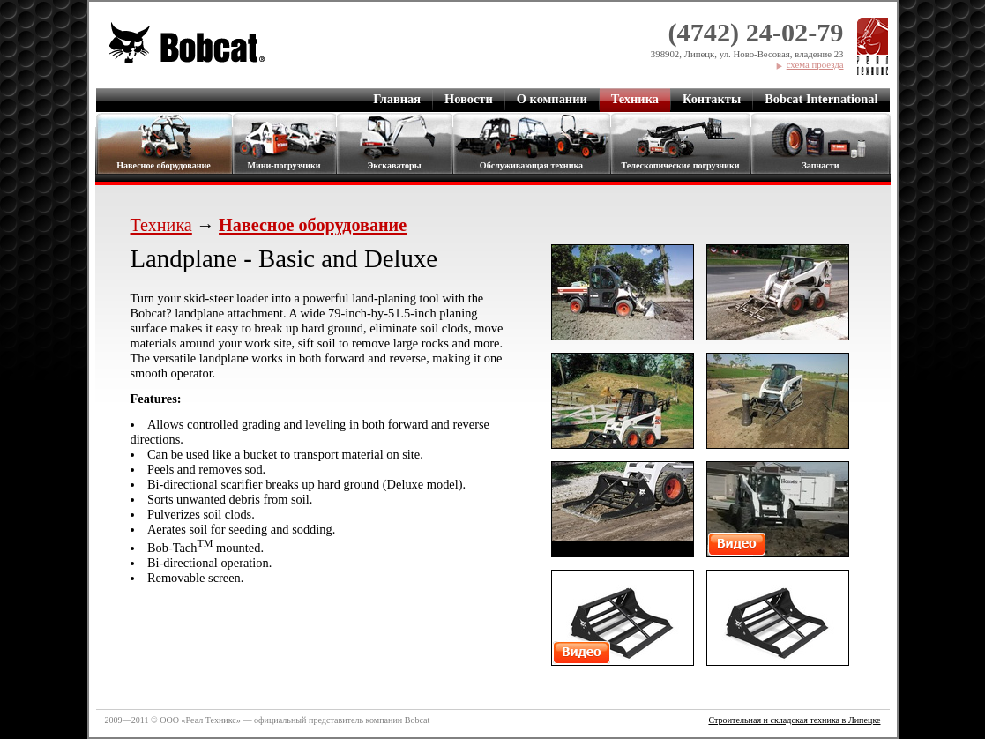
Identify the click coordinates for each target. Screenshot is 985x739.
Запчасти (820, 165)
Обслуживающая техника (531, 165)
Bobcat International (821, 99)
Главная (397, 99)
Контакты (712, 99)
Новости (468, 99)
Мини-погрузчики (283, 165)
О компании (552, 99)
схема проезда (815, 64)
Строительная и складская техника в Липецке (794, 720)
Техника (635, 99)
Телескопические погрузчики (680, 165)
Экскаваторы (394, 165)
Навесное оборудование (163, 165)
